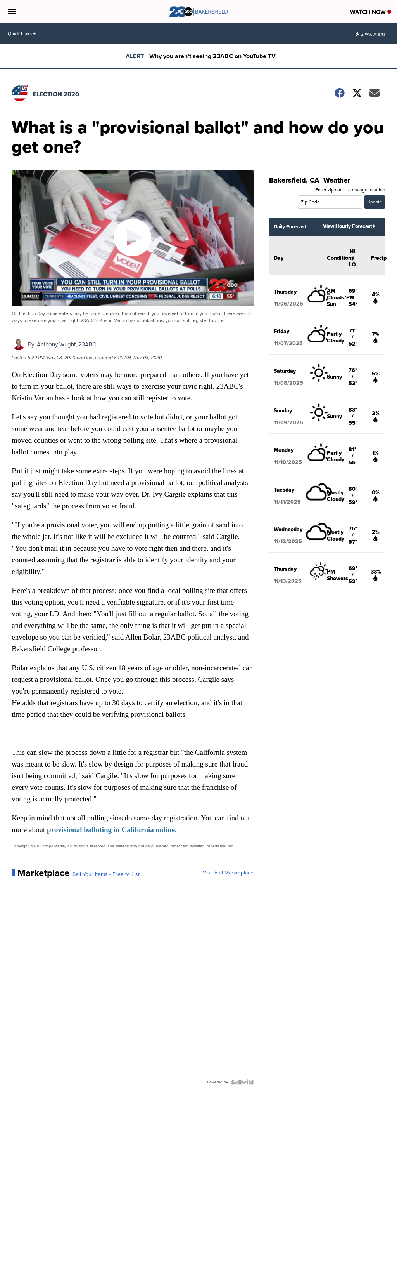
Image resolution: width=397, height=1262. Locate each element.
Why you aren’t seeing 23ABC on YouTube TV (212, 56)
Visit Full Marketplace (228, 873)
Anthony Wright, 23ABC (66, 344)
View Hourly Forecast (349, 226)
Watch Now (370, 12)
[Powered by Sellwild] (242, 1082)
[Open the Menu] (12, 11)
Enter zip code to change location (350, 189)
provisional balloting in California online (111, 830)
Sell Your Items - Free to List (106, 874)
